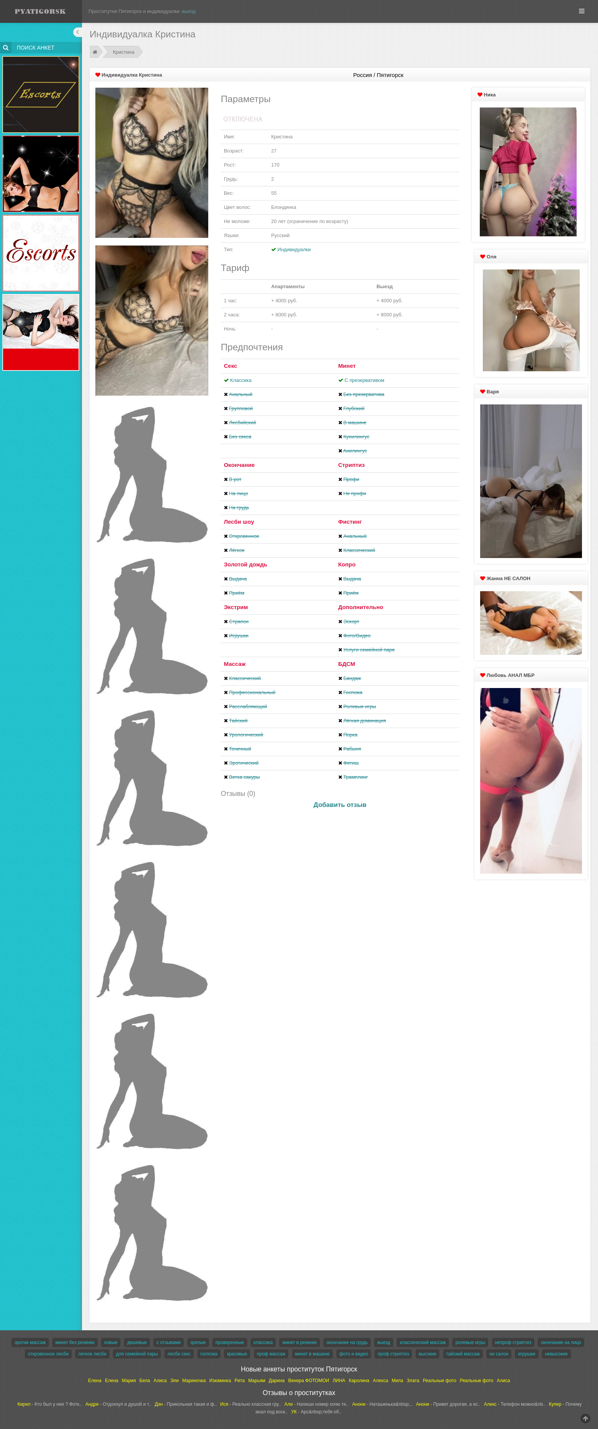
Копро (347, 564)
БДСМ (346, 664)
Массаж (235, 664)
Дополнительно (360, 607)
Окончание (239, 465)
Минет (347, 365)
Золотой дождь (245, 564)
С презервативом (364, 380)
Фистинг (350, 521)
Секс (230, 365)
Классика (241, 380)
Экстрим (236, 607)
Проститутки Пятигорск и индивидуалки (134, 11)
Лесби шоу (239, 521)
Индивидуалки (294, 249)
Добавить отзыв (340, 804)
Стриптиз (351, 465)
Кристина (123, 52)
